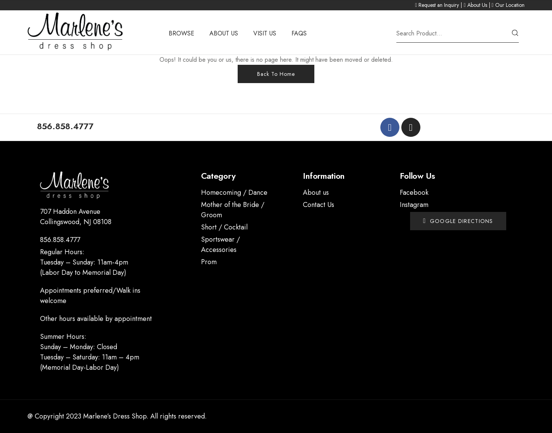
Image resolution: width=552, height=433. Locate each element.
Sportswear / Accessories (220, 244)
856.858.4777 (60, 240)
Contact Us (318, 205)
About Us (477, 5)
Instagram (414, 205)
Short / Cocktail (224, 227)
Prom (209, 262)
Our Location (510, 5)
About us (316, 192)
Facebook (414, 192)
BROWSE (181, 33)
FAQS (299, 33)
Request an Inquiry (438, 5)
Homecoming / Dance (234, 192)
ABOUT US (223, 33)
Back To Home (276, 74)
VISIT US (264, 33)
